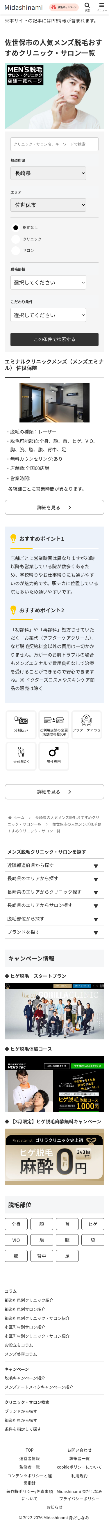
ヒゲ (93, 1223)
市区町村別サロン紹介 (25, 1327)
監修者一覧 (29, 1467)
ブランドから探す (21, 1411)
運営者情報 (29, 1458)
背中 (41, 1255)
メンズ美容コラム (21, 1354)
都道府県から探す (21, 1420)
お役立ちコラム (19, 1345)
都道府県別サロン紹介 (25, 1309)
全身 (16, 1223)
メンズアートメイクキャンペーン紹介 (39, 1387)
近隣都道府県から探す (30, 865)
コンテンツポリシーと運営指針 (29, 1479)
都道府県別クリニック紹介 (29, 1300)
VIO (16, 1239)
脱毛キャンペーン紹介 (25, 1378)
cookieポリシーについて (79, 1467)
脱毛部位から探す (25, 918)
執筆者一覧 (79, 1458)
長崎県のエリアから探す (32, 878)
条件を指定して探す (23, 1429)
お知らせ (55, 1507)
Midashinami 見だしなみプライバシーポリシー (79, 1495)
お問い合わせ (79, 1450)
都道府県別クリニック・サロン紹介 (37, 1318)
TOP (29, 1450)
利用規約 (79, 1475)
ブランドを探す (23, 931)
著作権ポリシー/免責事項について (29, 1495)
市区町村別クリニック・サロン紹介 (37, 1336)
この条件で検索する (55, 339)
